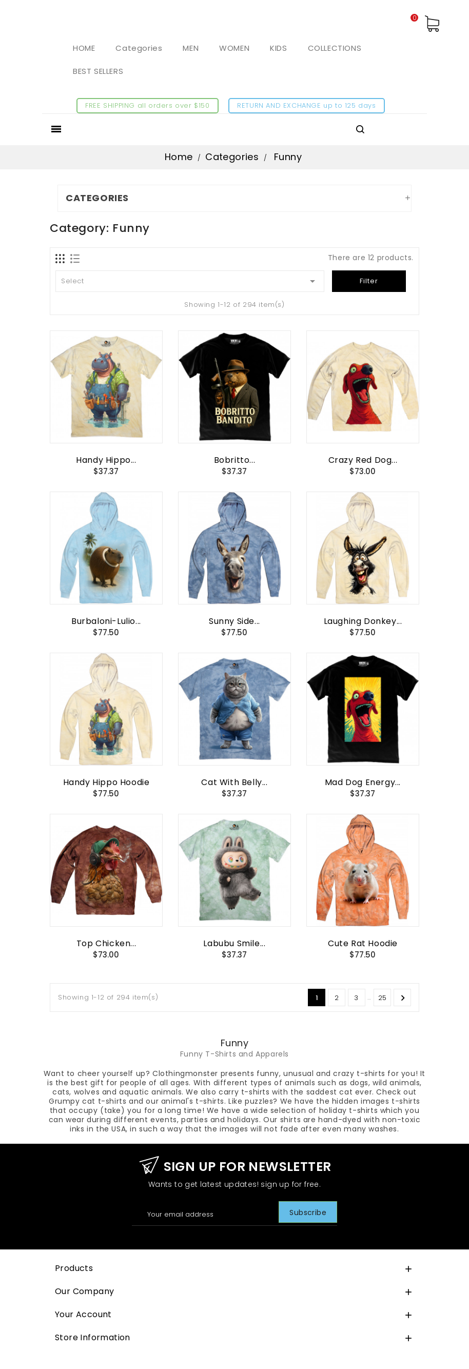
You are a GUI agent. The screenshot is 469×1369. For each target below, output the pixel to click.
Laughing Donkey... (363, 621)
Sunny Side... (234, 621)
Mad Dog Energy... (363, 782)
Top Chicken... (106, 943)
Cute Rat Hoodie (363, 943)
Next (402, 998)
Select (190, 281)
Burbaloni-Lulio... (106, 621)
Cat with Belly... (234, 782)
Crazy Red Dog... (363, 460)
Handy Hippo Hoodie (106, 782)
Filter (369, 281)
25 (382, 998)
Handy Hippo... (106, 460)
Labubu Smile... (234, 943)
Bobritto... (235, 460)
